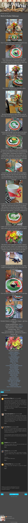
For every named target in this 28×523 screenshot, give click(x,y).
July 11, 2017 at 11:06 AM (16, 463)
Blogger (16, 522)
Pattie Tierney (9, 516)
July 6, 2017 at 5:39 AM (17, 398)
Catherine (6, 450)
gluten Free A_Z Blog (8, 398)
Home (14, 494)
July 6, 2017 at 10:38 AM (14, 426)
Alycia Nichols (7, 426)
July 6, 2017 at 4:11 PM (12, 442)
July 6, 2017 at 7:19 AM (18, 413)
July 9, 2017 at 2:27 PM (12, 450)
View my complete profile (10, 518)
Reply (5, 410)
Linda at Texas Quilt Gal (8, 413)
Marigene (6, 442)
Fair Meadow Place (7, 463)
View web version (14, 496)
